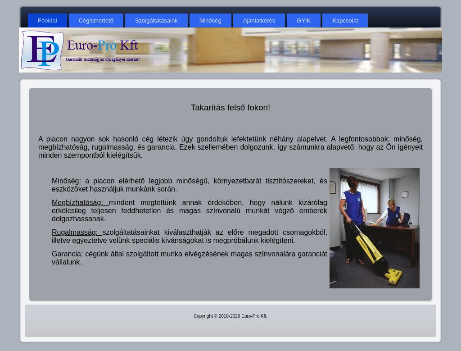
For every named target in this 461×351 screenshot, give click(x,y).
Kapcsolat (345, 20)
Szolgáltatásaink (156, 20)
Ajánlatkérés (259, 20)
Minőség (210, 20)
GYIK (304, 20)
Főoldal (47, 20)
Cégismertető (96, 20)
